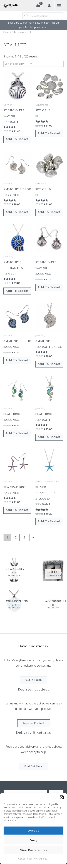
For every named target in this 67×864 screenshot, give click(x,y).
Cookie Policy (25, 858)
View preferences (33, 850)
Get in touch (33, 680)
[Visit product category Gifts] (53, 570)
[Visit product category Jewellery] (14, 570)
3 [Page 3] (24, 537)
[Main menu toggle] (58, 5)
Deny (33, 840)
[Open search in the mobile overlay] (42, 15)
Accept (33, 830)
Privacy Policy (40, 858)
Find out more (33, 766)
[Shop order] (18, 64)
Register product (33, 723)
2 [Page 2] (16, 537)
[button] (61, 797)
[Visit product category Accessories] (53, 603)
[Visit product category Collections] (14, 603)
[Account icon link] (49, 5)
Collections (17, 32)
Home (6, 32)
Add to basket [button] (17, 139)
